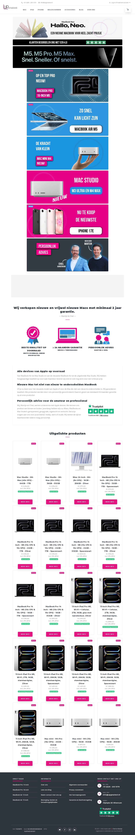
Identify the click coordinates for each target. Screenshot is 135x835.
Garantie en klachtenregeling (80, 800)
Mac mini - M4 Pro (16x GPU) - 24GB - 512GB (53, 742)
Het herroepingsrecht (77, 795)
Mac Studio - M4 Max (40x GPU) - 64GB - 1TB (25, 480)
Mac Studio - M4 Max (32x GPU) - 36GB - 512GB (53, 480)
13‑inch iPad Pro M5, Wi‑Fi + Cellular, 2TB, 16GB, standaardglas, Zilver (109, 612)
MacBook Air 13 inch (20, 795)
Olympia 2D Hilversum (112, 803)
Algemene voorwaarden (78, 785)
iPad (32, 10)
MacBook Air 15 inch (20, 800)
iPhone (41, 10)
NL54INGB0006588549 (33, 829)
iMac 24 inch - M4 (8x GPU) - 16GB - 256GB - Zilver (81, 480)
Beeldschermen (54, 10)
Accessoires (70, 10)
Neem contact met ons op (51, 795)
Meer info (25, 502)
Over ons (91, 10)
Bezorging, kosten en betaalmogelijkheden (49, 801)
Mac (24, 10)
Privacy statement (76, 790)
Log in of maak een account (118, 3)
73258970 (17, 829)
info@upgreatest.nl (45, 3)
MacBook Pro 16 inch (21, 790)
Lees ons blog (46, 790)
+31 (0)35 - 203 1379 (28, 3)
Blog (81, 10)
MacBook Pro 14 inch (21, 785)
